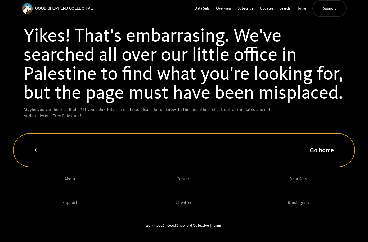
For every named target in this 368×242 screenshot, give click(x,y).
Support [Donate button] (329, 8)
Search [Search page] (285, 8)
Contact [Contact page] (184, 179)
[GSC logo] (64, 8)
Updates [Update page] (266, 8)
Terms (217, 225)
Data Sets (202, 8)
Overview (223, 8)
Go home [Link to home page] (184, 150)
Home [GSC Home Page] (301, 8)
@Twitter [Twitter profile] (184, 202)
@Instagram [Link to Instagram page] (298, 202)
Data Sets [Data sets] (298, 179)
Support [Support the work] (69, 202)
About (69, 179)
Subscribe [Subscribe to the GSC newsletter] (245, 8)
